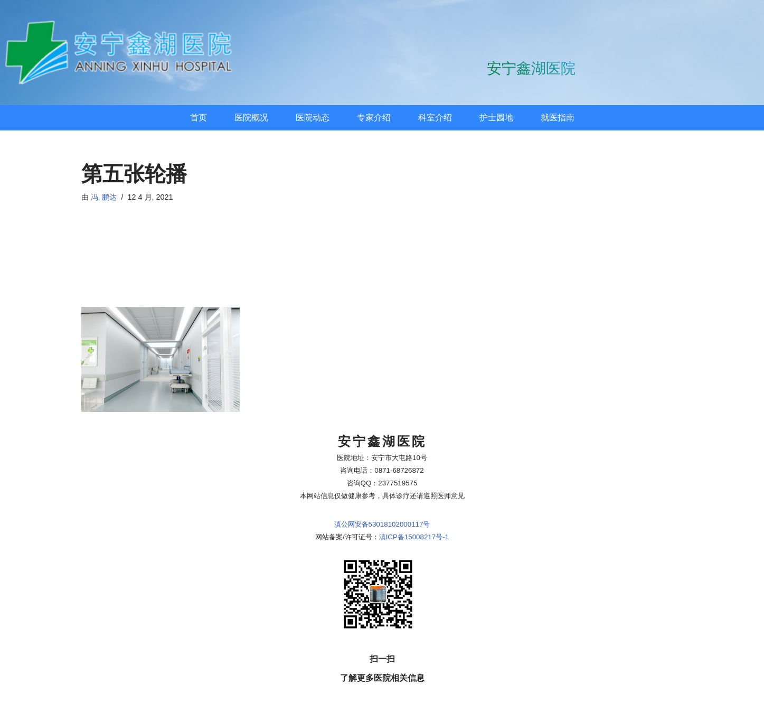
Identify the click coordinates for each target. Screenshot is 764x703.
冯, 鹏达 (104, 197)
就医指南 (557, 117)
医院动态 (312, 117)
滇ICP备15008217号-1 (414, 485)
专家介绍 (374, 117)
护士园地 (496, 117)
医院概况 (251, 117)
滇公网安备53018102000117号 (382, 472)
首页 (198, 117)
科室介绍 (435, 117)
